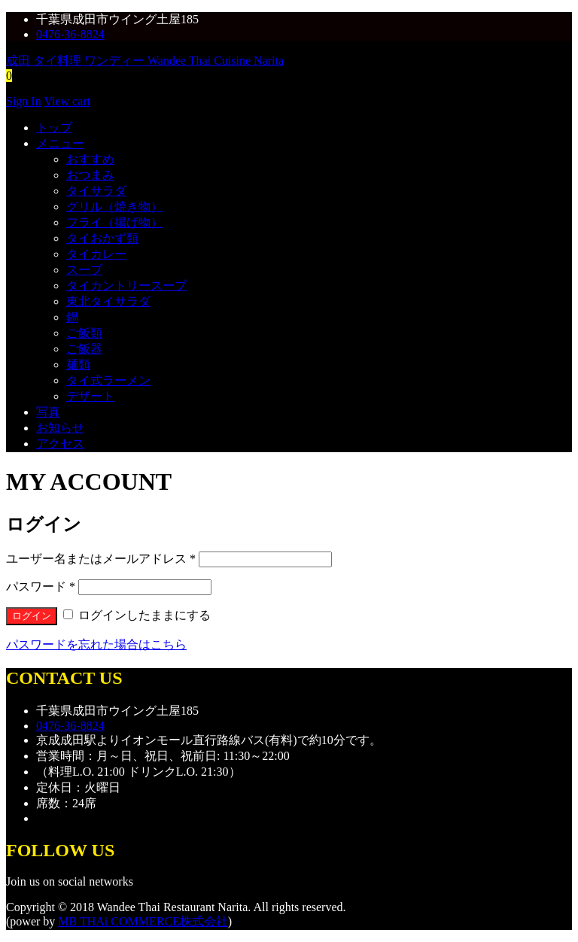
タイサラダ (96, 190)
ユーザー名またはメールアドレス (101, 558)
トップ (54, 127)
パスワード (40, 586)
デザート (90, 396)
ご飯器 (84, 348)
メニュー (60, 143)
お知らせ (60, 427)
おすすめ (90, 159)
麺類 (78, 364)
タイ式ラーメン (108, 380)
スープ (84, 269)
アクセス (60, 443)
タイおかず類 (102, 238)
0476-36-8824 (70, 34)
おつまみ (90, 175)
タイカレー (96, 254)
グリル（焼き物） (114, 206)
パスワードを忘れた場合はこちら (96, 644)
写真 (48, 412)
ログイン (31, 615)
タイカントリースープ (126, 285)
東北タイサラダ (108, 301)
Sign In (23, 101)
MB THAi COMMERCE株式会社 (143, 921)
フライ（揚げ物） (114, 222)
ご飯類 (84, 333)
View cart (67, 101)
